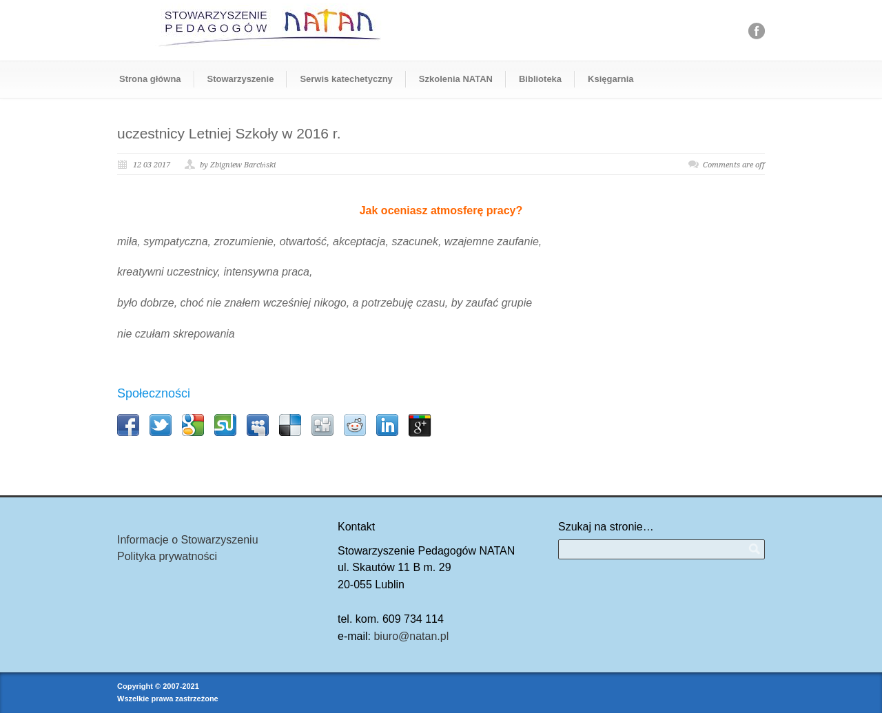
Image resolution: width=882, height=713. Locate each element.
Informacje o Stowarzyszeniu (187, 540)
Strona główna (150, 79)
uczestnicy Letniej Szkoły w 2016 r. (229, 133)
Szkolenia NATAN (456, 79)
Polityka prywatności (167, 556)
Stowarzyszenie (240, 79)
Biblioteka (540, 79)
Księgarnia (610, 79)
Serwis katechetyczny (346, 79)
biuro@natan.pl (411, 636)
